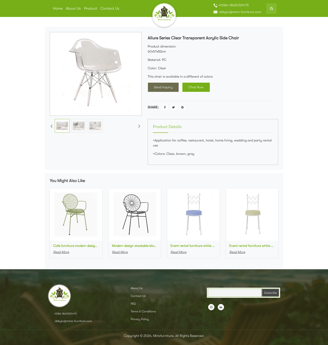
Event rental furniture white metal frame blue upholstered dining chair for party (193, 246)
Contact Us (109, 8)
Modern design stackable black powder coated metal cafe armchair (135, 246)
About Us (73, 8)
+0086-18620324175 (231, 5)
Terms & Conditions (143, 311)
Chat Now (196, 87)
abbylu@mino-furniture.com (237, 12)
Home (58, 8)
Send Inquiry (163, 87)
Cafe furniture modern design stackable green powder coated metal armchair (76, 246)
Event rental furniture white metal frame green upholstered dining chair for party (252, 246)
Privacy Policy (140, 319)
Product (90, 8)
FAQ (133, 303)
